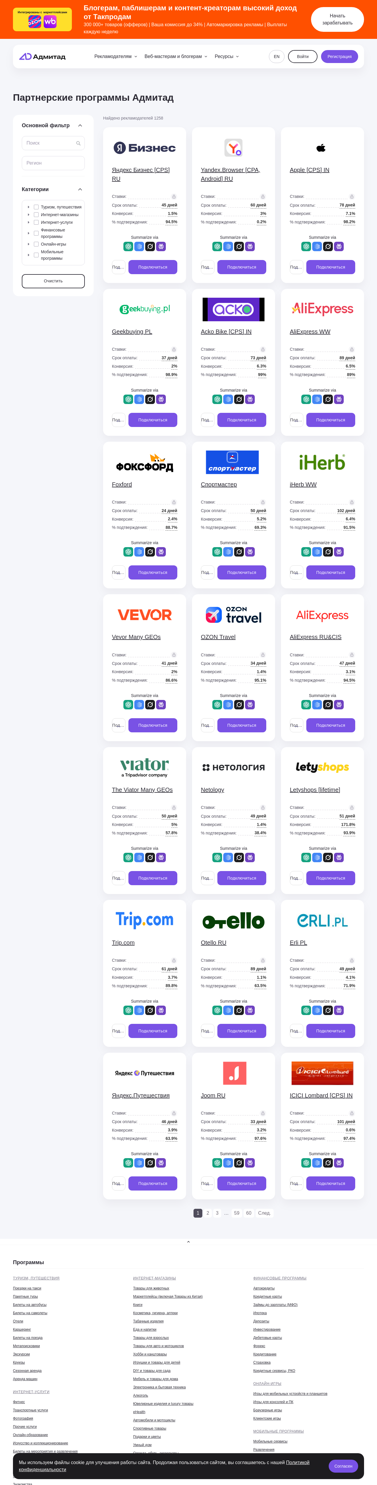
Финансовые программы (280, 1278)
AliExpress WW (310, 331)
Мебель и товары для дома (155, 1379)
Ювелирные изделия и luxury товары (163, 1404)
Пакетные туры (25, 1296)
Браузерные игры (267, 1410)
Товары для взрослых (151, 1338)
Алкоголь (140, 1395)
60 (249, 1213)
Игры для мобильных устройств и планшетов (290, 1394)
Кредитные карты (267, 1296)
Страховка (262, 1362)
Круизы (19, 1362)
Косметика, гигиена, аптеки (155, 1313)
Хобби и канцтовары (150, 1354)
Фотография (23, 1418)
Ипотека (260, 1313)
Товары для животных (151, 1288)
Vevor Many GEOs (136, 637)
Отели (18, 1321)
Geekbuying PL (132, 331)
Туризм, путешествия (36, 1278)
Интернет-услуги (31, 1392)
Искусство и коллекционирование (40, 1443)
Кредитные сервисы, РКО (274, 1371)
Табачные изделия (148, 1321)
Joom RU (213, 1095)
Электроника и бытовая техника (159, 1387)
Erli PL (298, 942)
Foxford (122, 484)
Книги (137, 1305)
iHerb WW (303, 484)
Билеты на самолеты (30, 1313)
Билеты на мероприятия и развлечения (45, 1451)
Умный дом (142, 1445)
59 (236, 1213)
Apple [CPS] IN (310, 170)
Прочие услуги (25, 1427)
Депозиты (261, 1321)
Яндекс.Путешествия (141, 1095)
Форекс (259, 1346)
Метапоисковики (26, 1346)
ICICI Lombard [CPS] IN (321, 1095)
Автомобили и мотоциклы (154, 1420)
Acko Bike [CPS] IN (226, 331)
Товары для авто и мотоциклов (158, 1346)
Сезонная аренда (27, 1371)
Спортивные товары (149, 1428)
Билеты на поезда (27, 1338)
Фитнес (19, 1402)
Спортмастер (219, 484)
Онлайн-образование (30, 1435)
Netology (212, 790)
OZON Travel (218, 637)
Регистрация (340, 56)
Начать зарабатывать (338, 19)
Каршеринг (22, 1329)
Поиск (33, 142)
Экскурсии (21, 1354)
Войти (303, 56)
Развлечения (264, 1450)
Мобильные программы (278, 1431)
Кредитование (265, 1354)
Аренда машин (25, 1379)
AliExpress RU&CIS (316, 637)
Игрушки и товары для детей (156, 1362)
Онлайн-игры (267, 1384)
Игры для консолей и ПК (273, 1402)
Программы (28, 1262)
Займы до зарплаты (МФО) (275, 1305)
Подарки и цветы (147, 1437)
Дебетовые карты (267, 1338)
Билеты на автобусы (30, 1305)
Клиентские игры (267, 1418)
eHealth (139, 1412)
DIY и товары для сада (152, 1371)
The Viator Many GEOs (142, 790)
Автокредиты (264, 1288)
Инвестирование (267, 1329)
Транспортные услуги (30, 1410)
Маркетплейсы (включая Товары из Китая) (168, 1296)
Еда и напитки (144, 1329)
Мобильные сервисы (270, 1441)
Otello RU (213, 942)
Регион (34, 162)
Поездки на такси (27, 1288)
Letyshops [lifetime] (315, 790)
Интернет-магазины (154, 1278)
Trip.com (123, 942)
